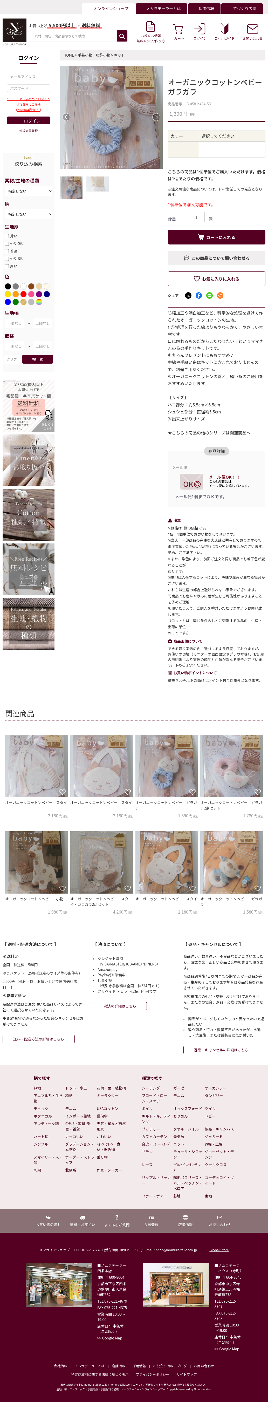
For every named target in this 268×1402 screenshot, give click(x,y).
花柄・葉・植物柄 (111, 1088)
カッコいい (74, 1136)
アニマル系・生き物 (48, 1098)
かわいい (104, 1136)
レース (147, 1164)
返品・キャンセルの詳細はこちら (221, 1049)
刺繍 (37, 1170)
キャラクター (107, 1095)
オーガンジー (216, 1088)
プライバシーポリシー (152, 1374)
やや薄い (17, 243)
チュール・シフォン (187, 1154)
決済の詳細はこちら (120, 1006)
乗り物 (102, 1157)
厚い (13, 266)
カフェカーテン (154, 1136)
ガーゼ (178, 1088)
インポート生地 (78, 1116)
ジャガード (214, 1136)
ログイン (32, 121)
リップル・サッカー (156, 1180)
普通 (13, 251)
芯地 (177, 1196)
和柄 (69, 1095)
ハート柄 (41, 1136)
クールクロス (216, 1164)
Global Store (219, 1249)
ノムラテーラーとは (89, 1365)
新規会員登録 (28, 130)
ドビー (210, 1116)
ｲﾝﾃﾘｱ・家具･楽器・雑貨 (78, 1126)
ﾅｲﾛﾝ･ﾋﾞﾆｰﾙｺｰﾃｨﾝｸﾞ (187, 1167)
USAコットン (107, 1108)
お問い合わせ (204, 1365)
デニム (70, 1108)
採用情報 (139, 1365)
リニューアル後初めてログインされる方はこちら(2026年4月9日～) (28, 104)
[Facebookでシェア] (199, 295)
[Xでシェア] (188, 295)
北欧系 (70, 1170)
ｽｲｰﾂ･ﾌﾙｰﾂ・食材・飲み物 (108, 1146)
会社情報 (60, 1365)
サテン (147, 1151)
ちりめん (180, 1116)
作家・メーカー (109, 1170)
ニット (178, 1144)
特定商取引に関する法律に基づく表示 (100, 1374)
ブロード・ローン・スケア (154, 1098)
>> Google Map (109, 1337)
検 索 (37, 359)
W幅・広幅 (214, 1144)
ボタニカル (43, 1116)
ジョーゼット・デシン (219, 1154)
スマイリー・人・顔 (48, 1159)
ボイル (147, 1108)
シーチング (151, 1088)
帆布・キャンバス (219, 1129)
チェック (41, 1108)
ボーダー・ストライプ (79, 1159)
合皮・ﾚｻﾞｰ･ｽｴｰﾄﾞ (156, 1144)
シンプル (41, 1144)
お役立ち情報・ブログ (170, 1365)
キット (119, 55)
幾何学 (102, 1116)
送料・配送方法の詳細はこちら (38, 1039)
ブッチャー (151, 1129)
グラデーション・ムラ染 (79, 1146)
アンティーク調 (46, 1123)
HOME (69, 55)
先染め (178, 1136)
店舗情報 (118, 1365)
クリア (11, 359)
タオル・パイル (186, 1129)
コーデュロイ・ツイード (219, 1180)
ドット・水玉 (76, 1088)
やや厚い (17, 258)
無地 (37, 1088)
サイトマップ (186, 1374)
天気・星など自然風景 (111, 1126)
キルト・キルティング (156, 1118)
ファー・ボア (153, 1196)
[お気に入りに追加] (62, 792)
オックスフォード (187, 1108)
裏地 (208, 1196)
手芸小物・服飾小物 (94, 55)
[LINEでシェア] (209, 295)
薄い (13, 236)
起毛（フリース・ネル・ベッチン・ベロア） (187, 1183)
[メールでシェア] (220, 295)
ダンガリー (214, 1095)
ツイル (210, 1108)
